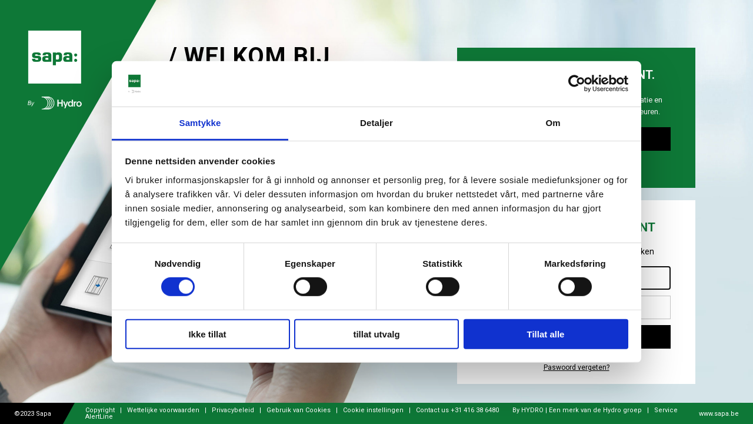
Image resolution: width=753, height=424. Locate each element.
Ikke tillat (207, 334)
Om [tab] (552, 123)
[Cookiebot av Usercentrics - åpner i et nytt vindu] (576, 83)
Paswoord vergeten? (576, 368)
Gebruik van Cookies (298, 410)
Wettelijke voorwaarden (163, 410)
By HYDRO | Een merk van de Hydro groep (578, 410)
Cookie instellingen (373, 410)
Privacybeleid (233, 410)
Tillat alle (546, 334)
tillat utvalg (376, 334)
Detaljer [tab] (376, 123)
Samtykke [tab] (200, 123)
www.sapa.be (719, 413)
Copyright (100, 410)
